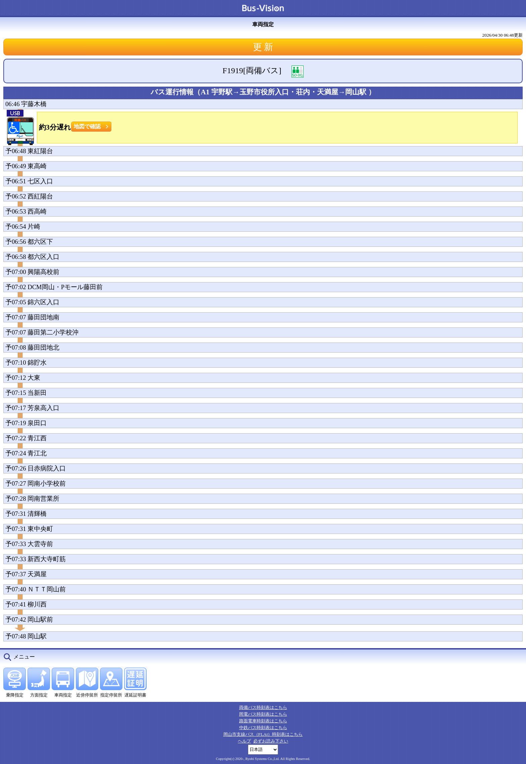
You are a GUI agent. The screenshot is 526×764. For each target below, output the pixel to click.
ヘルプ (244, 741)
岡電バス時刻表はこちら (263, 714)
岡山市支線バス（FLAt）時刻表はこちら (263, 734)
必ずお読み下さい (270, 741)
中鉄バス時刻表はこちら (263, 727)
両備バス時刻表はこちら (263, 707)
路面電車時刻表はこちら (263, 720)
